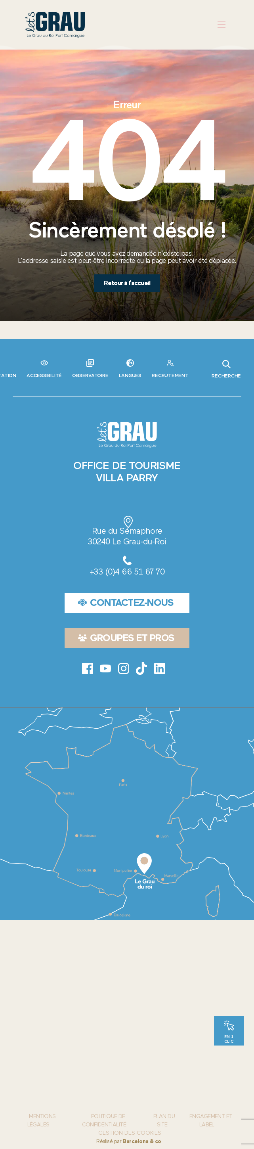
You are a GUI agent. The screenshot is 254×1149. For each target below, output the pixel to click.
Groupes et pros (126, 637)
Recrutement (170, 375)
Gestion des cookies (129, 1133)
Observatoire (90, 375)
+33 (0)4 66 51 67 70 (127, 571)
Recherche (226, 369)
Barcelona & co (141, 1141)
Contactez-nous (126, 602)
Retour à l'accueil (127, 283)
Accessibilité (44, 375)
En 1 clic (228, 1038)
